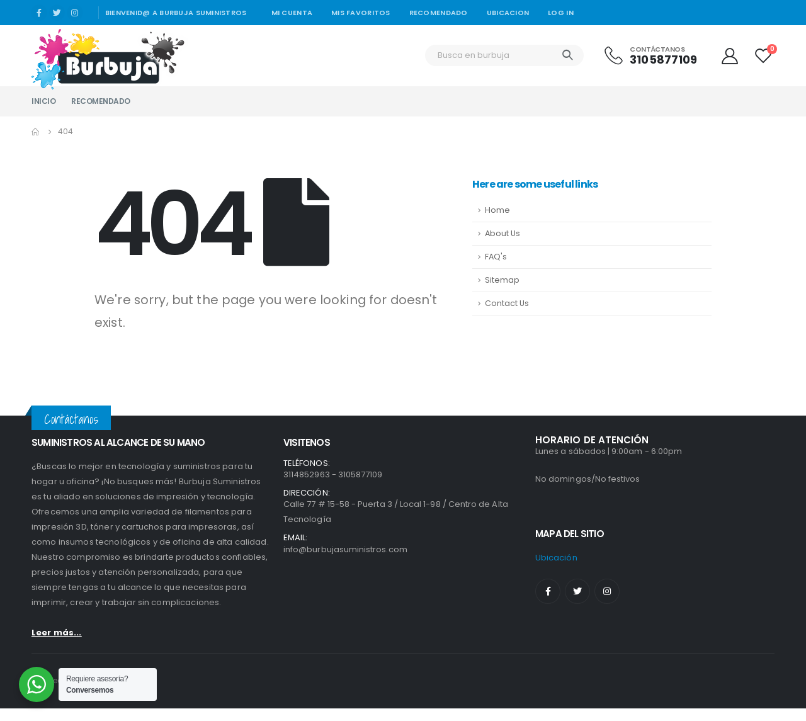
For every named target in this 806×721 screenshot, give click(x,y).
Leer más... (56, 633)
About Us (502, 233)
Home (497, 210)
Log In (561, 13)
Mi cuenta (291, 13)
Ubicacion (508, 13)
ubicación (556, 558)
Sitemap (502, 280)
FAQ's (496, 256)
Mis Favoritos (360, 13)
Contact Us (507, 303)
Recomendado (438, 13)
